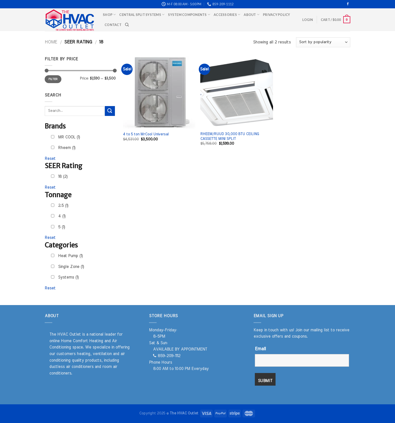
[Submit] (110, 111)
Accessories (227, 14)
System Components (189, 14)
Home (51, 42)
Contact (113, 25)
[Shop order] (323, 42)
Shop (109, 14)
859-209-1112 (166, 356)
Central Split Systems (141, 14)
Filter (52, 79)
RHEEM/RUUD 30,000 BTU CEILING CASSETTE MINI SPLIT (229, 136)
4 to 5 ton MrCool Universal (146, 134)
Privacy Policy (276, 15)
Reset (50, 159)
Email (260, 349)
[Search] (127, 25)
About (251, 14)
